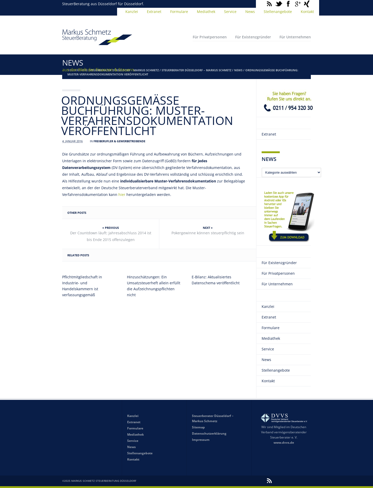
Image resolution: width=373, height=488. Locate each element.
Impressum (201, 439)
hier (121, 194)
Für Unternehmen (295, 36)
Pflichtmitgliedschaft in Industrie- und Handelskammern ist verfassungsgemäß (82, 285)
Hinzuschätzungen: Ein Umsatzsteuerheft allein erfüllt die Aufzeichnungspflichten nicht (153, 285)
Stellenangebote (278, 11)
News (250, 11)
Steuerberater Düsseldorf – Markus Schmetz (196, 70)
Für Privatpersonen (210, 36)
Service (230, 11)
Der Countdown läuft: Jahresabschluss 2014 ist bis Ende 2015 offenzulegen (110, 236)
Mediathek (206, 11)
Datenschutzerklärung (209, 433)
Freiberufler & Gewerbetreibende (119, 141)
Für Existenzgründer (253, 36)
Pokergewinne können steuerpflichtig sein (207, 232)
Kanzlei (131, 11)
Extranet (154, 11)
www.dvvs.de (284, 442)
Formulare (179, 11)
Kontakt (307, 11)
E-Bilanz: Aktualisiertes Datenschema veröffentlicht (216, 279)
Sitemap (198, 427)
